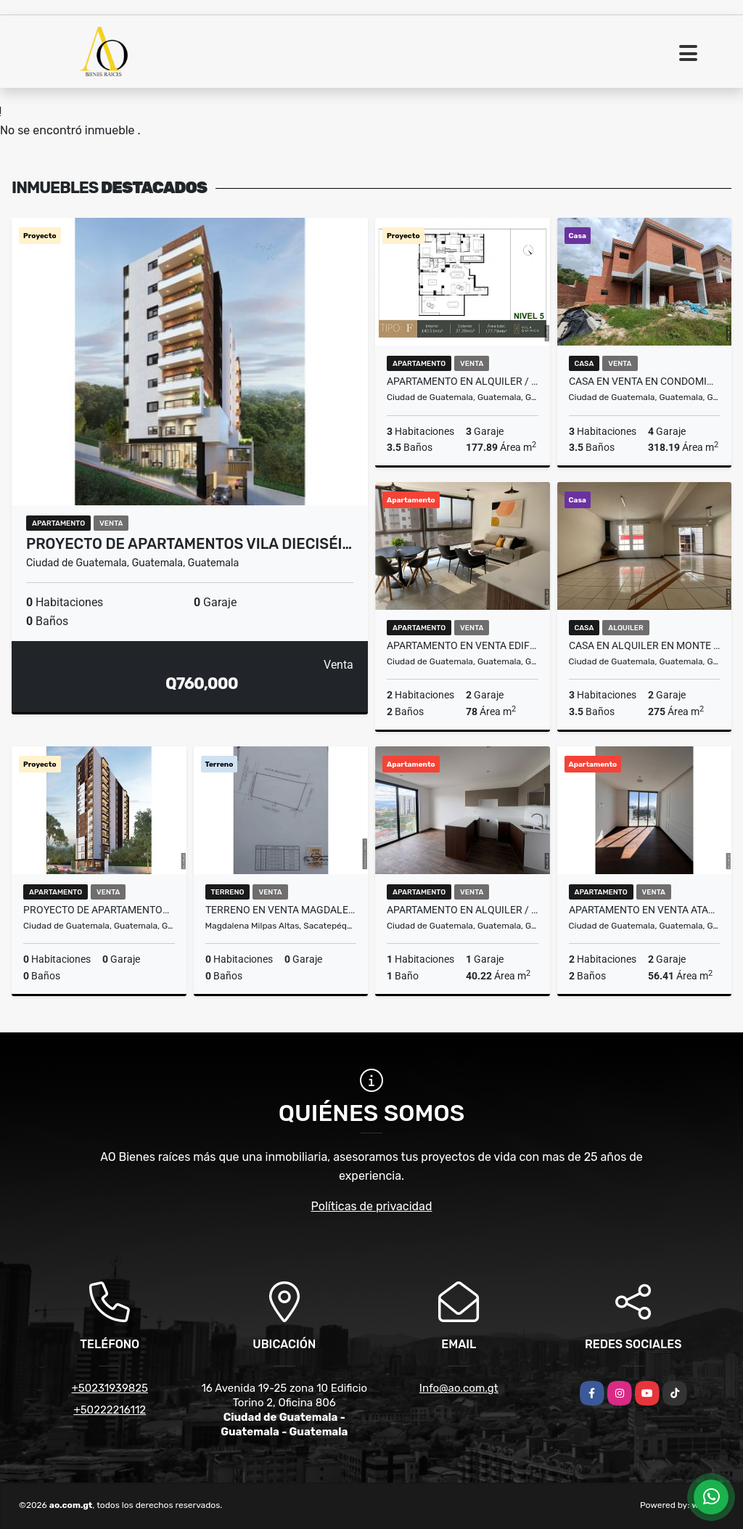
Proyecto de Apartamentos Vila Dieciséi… (189, 544)
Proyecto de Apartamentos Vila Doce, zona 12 (99, 910)
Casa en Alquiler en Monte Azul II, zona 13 (645, 645)
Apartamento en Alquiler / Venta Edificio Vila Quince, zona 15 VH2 (462, 381)
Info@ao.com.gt (458, 1388)
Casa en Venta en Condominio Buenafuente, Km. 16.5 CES (645, 381)
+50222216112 (109, 1409)
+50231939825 (109, 1388)
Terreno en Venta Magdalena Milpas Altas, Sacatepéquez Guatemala (281, 910)
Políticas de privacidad (371, 1206)
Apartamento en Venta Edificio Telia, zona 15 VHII (462, 645)
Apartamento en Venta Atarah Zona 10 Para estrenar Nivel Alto (645, 910)
